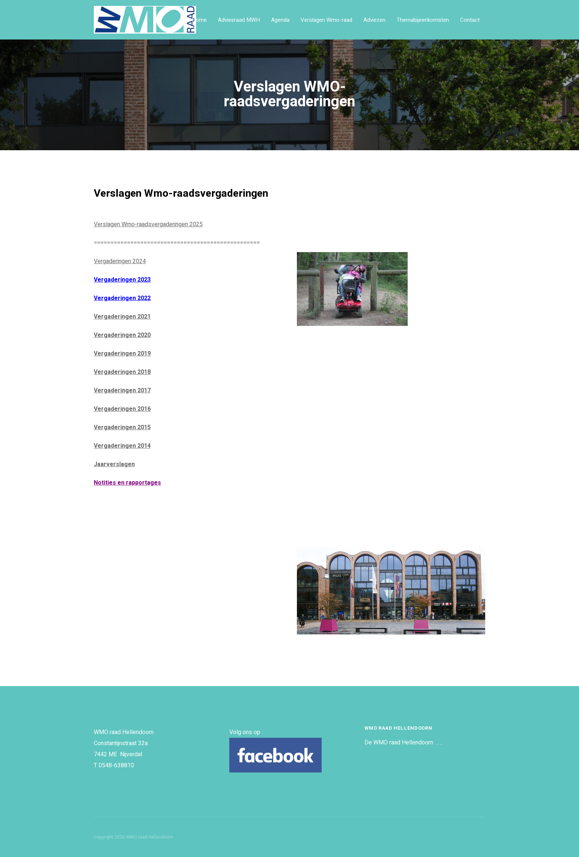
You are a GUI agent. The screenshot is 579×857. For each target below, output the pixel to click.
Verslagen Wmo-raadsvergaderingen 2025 (148, 224)
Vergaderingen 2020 (122, 335)
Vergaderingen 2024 (120, 261)
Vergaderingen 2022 (122, 298)
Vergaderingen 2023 (122, 279)
